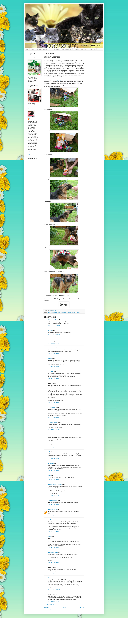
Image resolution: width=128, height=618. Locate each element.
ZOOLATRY (50, 371)
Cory (30, 118)
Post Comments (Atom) (55, 610)
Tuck (49, 451)
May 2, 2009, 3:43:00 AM (53, 366)
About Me (33, 49)
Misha (49, 339)
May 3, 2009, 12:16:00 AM (54, 589)
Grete (49, 312)
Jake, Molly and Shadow (61, 80)
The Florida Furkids (52, 422)
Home (27, 49)
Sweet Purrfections (52, 500)
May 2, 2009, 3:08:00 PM (53, 562)
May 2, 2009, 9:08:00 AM (53, 496)
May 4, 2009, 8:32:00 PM (53, 601)
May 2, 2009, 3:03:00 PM (53, 547)
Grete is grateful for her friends (57, 312)
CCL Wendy (51, 463)
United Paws (84, 49)
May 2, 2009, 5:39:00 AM (53, 378)
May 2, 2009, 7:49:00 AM (53, 447)
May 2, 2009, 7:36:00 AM (53, 429)
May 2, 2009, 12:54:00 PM (54, 515)
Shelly (49, 577)
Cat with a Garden (52, 434)
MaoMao (50, 358)
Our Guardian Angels (55, 49)
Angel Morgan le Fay (67, 49)
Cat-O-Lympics (92, 49)
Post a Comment (50, 604)
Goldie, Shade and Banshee (55, 484)
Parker (49, 475)
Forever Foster (51, 348)
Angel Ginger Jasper (53, 552)
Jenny (49, 536)
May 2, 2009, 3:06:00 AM (53, 353)
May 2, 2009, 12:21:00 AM (54, 325)
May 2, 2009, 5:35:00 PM (53, 573)
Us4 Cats (50, 330)
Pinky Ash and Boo (52, 319)
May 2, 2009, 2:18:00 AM (53, 343)
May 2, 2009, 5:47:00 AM (53, 402)
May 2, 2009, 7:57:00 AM (53, 470)
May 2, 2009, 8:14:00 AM (53, 479)
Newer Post (47, 607)
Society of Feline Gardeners (43, 49)
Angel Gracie (76, 49)
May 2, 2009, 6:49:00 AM (53, 417)
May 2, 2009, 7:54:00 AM (53, 458)
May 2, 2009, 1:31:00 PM (53, 531)
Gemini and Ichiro (52, 509)
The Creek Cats (51, 407)
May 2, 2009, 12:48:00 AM (54, 334)
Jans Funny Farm (52, 520)
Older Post (81, 607)
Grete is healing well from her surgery (72, 312)
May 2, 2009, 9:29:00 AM (53, 504)
